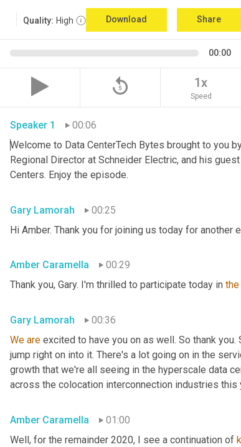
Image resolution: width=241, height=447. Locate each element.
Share (209, 19)
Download (126, 19)
